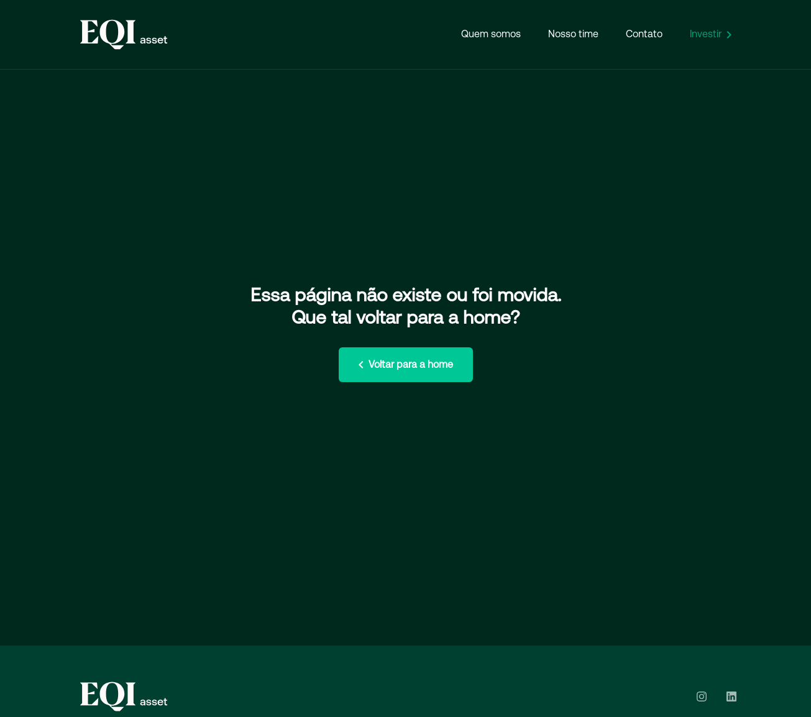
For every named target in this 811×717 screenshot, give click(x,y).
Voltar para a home (403, 364)
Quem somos (491, 34)
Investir (713, 34)
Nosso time (573, 34)
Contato (644, 34)
